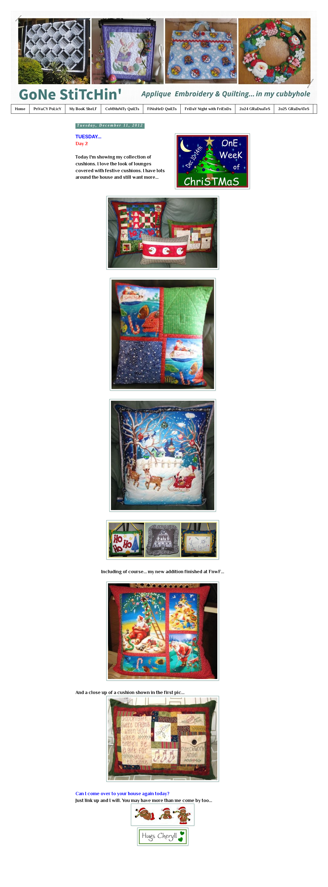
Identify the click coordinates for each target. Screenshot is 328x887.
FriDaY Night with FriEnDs (208, 109)
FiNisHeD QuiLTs (162, 109)
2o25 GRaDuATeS (293, 109)
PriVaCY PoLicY (47, 109)
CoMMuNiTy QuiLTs (122, 109)
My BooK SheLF (83, 109)
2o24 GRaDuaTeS (254, 109)
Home (20, 109)
